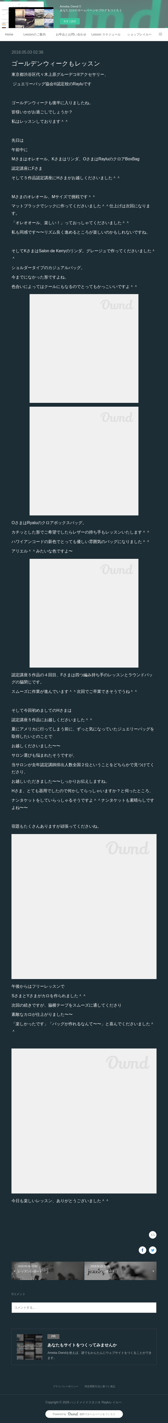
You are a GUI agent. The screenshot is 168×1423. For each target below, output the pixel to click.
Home (9, 34)
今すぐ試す (69, 21)
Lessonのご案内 (34, 34)
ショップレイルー (139, 34)
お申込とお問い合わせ (71, 34)
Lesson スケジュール (106, 34)
